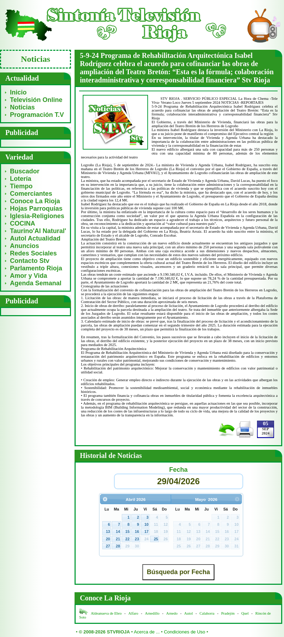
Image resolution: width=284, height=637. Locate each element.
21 (118, 539)
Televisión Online (36, 99)
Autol (189, 613)
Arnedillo (152, 613)
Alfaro (133, 613)
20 (108, 539)
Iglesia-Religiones (37, 216)
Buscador (24, 171)
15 (127, 531)
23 (137, 539)
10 (146, 524)
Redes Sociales (33, 253)
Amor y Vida (28, 275)
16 (137, 531)
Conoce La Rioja (35, 201)
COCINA (22, 223)
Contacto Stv (29, 260)
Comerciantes (31, 193)
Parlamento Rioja (36, 268)
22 (127, 539)
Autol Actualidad (35, 238)
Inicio (18, 92)
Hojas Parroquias (36, 208)
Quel (245, 613)
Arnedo (172, 613)
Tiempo (21, 186)
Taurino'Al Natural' (38, 230)
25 (156, 539)
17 (146, 531)
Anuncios (24, 245)
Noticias (22, 107)
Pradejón (228, 613)
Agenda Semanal (35, 283)
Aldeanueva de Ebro (106, 613)
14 (118, 531)
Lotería (20, 178)
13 (108, 531)
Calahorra (207, 613)
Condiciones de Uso (184, 632)
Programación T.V (37, 114)
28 (118, 546)
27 (108, 546)
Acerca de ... (147, 632)
